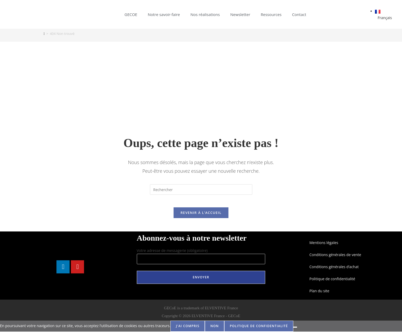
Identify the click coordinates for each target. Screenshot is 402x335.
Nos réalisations (205, 14)
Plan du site (319, 294)
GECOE (130, 14)
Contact (299, 14)
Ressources (271, 14)
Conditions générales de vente (335, 258)
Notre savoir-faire (164, 14)
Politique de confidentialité (332, 282)
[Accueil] (44, 33)
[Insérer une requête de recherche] (201, 189)
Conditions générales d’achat (334, 270)
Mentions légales (323, 246)
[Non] (295, 330)
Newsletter (240, 14)
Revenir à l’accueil (200, 216)
